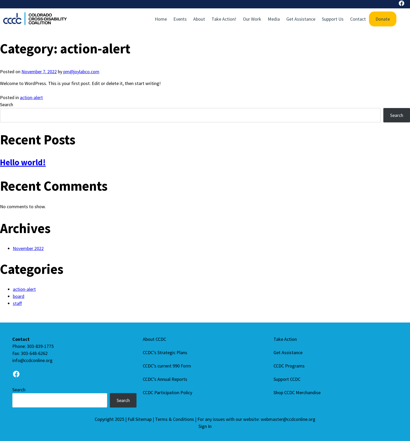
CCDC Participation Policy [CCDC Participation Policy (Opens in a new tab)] (167, 392)
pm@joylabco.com (81, 72)
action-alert (31, 97)
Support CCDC (287, 379)
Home (161, 19)
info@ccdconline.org (32, 360)
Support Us (333, 19)
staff (17, 303)
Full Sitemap (140, 419)
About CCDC (154, 339)
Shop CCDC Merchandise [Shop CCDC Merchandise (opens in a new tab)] (297, 392)
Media (274, 19)
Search (6, 104)
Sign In (205, 426)
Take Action (285, 339)
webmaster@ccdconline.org (288, 419)
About (199, 19)
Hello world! (23, 162)
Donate (382, 19)
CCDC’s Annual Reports (165, 379)
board (18, 296)
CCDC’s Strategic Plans (165, 352)
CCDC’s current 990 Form (167, 366)
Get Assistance (300, 19)
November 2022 (28, 248)
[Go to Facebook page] (16, 375)
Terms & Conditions (174, 419)
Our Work (252, 19)
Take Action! (224, 19)
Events (180, 19)
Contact (358, 19)
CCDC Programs (289, 366)
